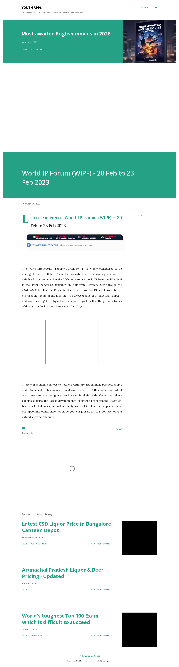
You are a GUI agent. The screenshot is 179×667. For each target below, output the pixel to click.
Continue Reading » (101, 543)
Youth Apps (31, 7)
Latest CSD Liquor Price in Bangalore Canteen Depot (66, 527)
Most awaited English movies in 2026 (66, 33)
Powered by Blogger (89, 656)
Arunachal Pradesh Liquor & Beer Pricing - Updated (62, 573)
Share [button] (24, 49)
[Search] (144, 7)
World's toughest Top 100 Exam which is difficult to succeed (60, 618)
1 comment (36, 635)
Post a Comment (38, 49)
